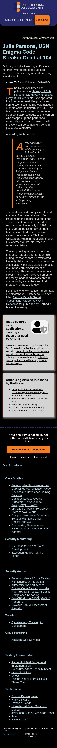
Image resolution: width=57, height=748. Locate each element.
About (28, 19)
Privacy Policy (9, 734)
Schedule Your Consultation (28, 449)
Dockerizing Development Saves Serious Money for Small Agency (31, 528)
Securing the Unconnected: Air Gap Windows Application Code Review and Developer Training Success (31, 490)
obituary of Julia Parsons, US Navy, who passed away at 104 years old (30, 95)
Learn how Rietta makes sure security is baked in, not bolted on (27, 353)
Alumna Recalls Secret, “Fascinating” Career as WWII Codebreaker (24, 301)
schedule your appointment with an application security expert (27, 360)
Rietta (10, 321)
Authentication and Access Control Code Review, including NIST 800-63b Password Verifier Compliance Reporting (31, 590)
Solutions (10, 19)
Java (14, 716)
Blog (20, 19)
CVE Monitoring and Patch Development (28, 547)
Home (13, 457)
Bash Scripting (20, 719)
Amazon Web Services (25, 639)
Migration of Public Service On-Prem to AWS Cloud (30, 510)
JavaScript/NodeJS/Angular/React (32, 712)
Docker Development (24, 696)
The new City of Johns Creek (28, 410)
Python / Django (21, 702)
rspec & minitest (21, 672)
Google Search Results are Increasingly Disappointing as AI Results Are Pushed (30, 392)
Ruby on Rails (20, 699)
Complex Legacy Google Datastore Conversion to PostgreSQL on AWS (26, 502)
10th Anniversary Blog (24, 404)
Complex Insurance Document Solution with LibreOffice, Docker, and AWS (30, 518)
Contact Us (42, 19)
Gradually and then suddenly (28, 407)
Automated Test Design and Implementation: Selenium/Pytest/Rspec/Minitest (31, 665)
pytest (15, 675)
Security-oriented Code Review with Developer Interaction (30, 580)
